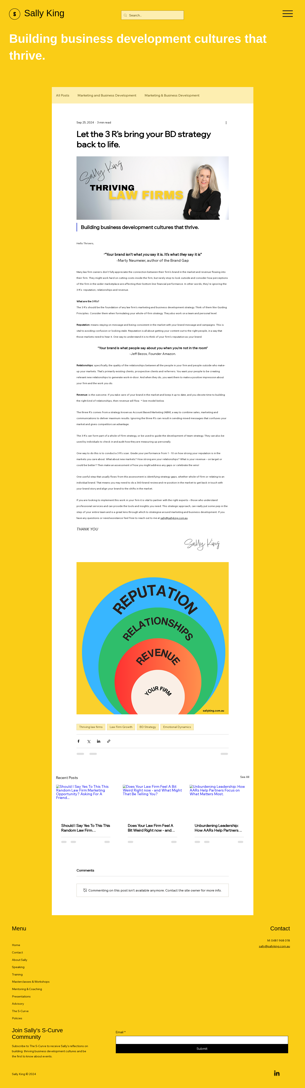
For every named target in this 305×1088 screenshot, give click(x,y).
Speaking (18, 967)
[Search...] (152, 15)
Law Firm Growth (121, 727)
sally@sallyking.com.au (274, 946)
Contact (17, 952)
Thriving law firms (91, 727)
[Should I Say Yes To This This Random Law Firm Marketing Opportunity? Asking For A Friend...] (86, 801)
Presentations (21, 996)
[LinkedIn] (277, 1073)
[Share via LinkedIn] (99, 741)
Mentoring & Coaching (27, 989)
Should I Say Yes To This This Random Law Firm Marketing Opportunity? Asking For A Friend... (85, 828)
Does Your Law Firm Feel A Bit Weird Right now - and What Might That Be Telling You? (151, 828)
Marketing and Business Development (107, 95)
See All (244, 777)
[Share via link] (109, 741)
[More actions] (226, 122)
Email (121, 1032)
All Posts (62, 95)
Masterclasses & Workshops (31, 981)
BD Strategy (147, 727)
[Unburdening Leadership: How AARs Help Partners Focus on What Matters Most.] (219, 801)
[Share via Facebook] (78, 741)
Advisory (18, 1003)
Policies (17, 1018)
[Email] (200, 1040)
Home (16, 945)
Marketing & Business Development (172, 95)
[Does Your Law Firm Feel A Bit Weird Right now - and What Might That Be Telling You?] (152, 801)
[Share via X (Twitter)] (88, 741)
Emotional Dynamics (177, 727)
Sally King (44, 13)
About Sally (19, 960)
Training (17, 974)
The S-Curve (20, 1011)
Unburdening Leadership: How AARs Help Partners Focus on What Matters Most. (216, 828)
